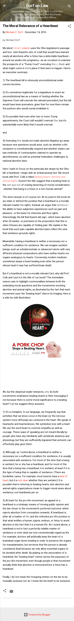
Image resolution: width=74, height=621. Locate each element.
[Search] (69, 7)
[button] (69, 26)
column (21, 48)
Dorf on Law (37, 5)
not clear (23, 480)
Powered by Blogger (37, 614)
